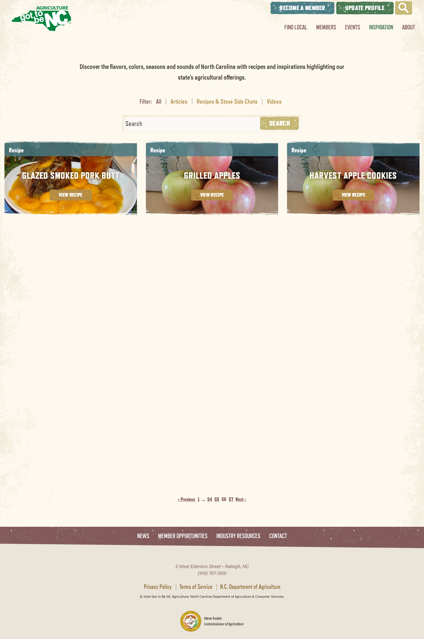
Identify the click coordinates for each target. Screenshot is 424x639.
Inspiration (381, 27)
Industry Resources (238, 536)
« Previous (186, 499)
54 (209, 499)
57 (231, 499)
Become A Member (302, 8)
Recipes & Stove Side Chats (227, 101)
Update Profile (364, 8)
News (143, 536)
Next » (241, 499)
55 (217, 499)
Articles (179, 101)
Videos (274, 101)
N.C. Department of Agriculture (250, 586)
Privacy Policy (158, 586)
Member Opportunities (182, 536)
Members (326, 27)
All (158, 101)
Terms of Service (195, 586)
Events (352, 27)
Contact (278, 536)
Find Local (295, 27)
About (408, 27)
